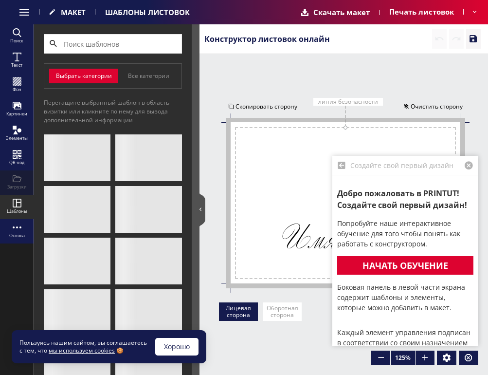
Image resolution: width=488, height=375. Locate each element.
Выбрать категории (84, 76)
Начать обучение (405, 265)
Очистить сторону (434, 107)
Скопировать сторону (261, 107)
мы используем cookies (82, 350)
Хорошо (177, 346)
